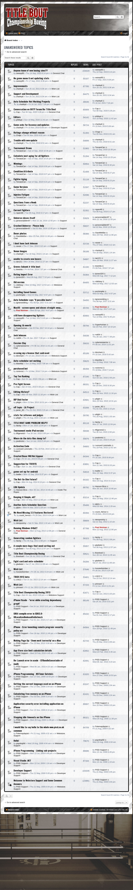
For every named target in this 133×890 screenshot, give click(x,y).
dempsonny (21, 523)
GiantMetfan (21, 236)
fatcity (18, 426)
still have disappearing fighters (29, 315)
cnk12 (18, 579)
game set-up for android (26, 471)
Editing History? (21, 391)
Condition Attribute (23, 171)
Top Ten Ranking (22, 376)
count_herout (25, 515)
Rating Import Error (23, 274)
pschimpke (20, 295)
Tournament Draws (23, 148)
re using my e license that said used (31, 353)
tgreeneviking (22, 303)
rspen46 (19, 213)
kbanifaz (19, 363)
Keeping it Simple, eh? (24, 497)
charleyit (19, 89)
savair (18, 246)
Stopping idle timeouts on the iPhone (32, 717)
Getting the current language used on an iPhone (37, 684)
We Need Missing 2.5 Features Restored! (33, 512)
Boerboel (20, 556)
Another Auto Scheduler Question (30, 504)
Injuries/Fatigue (21, 194)
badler (19, 474)
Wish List (55, 89)
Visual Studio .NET (22, 760)
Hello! (16, 740)
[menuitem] (21, 33)
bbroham (20, 356)
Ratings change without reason (29, 132)
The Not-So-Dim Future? (25, 479)
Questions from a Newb (25, 202)
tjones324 (20, 277)
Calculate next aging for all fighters (31, 156)
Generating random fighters (27, 538)
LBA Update (19, 487)
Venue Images (20, 251)
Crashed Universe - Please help (29, 225)
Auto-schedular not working (27, 360)
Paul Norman (22, 310)
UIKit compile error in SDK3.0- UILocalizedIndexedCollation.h (28, 615)
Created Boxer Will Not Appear (28, 456)
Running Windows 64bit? (25, 528)
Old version (19, 282)
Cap (18, 112)
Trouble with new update (25, 140)
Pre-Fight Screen (22, 384)
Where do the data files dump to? (30, 438)
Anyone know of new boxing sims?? (31, 70)
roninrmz (20, 371)
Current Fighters (22, 210)
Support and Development (26, 93)
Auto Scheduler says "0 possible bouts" (33, 300)
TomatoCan (21, 151)
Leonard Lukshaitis (24, 449)
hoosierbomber (22, 572)
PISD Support (22, 606)
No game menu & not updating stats (31, 78)
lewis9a (19, 269)
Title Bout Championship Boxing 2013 (32, 592)
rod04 (18, 338)
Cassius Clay (20, 343)
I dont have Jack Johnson (26, 243)
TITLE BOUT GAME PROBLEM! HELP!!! (31, 423)
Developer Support (59, 127)
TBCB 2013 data (21, 576)
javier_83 (20, 410)
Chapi (18, 135)
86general (20, 433)
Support (55, 81)
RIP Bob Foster (21, 399)
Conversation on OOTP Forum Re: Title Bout (35, 109)
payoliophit (20, 743)
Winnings (18, 163)
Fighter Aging (20, 179)
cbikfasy (19, 285)
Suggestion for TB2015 (25, 463)
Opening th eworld (22, 325)
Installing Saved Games (25, 292)
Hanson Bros (21, 490)
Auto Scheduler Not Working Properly (32, 101)
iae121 (19, 262)
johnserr (19, 587)
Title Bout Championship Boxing (29, 553)
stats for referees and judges (28, 415)
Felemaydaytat (22, 733)
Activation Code (21, 446)
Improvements (21, 86)
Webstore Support (59, 356)
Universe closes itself (24, 218)
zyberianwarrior (22, 346)
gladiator (20, 548)
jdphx (18, 507)
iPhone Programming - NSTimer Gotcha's (33, 674)
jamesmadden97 (23, 221)
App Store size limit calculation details (33, 650)
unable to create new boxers (27, 259)
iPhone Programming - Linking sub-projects (35, 750)
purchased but (21, 368)
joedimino (20, 441)
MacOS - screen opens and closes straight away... (38, 307)
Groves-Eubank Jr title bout (27, 266)
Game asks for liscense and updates (31, 124)
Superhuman (21, 328)
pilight (18, 402)
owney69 (20, 73)
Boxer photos (20, 233)
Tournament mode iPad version (29, 430)
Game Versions (21, 187)
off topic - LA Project (24, 407)
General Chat (58, 73)
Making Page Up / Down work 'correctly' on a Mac (37, 640)
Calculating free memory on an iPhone (32, 693)
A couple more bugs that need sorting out (34, 545)
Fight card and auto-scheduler (28, 561)
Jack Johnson (20, 335)
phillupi (19, 120)
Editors (17, 117)
